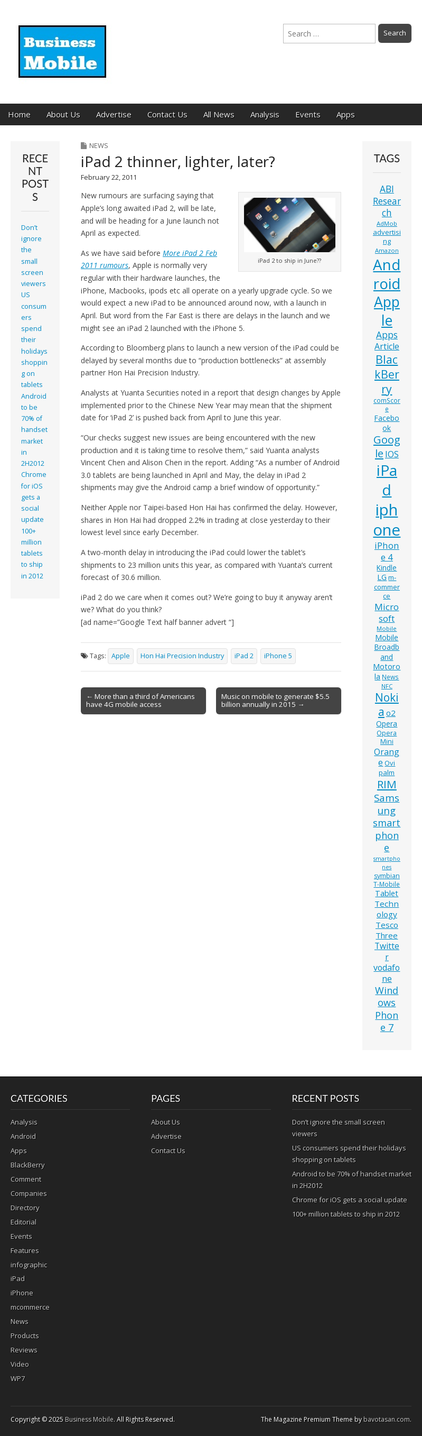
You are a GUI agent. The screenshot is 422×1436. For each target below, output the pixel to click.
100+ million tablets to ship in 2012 (32, 554)
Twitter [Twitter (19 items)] (386, 951)
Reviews (24, 1350)
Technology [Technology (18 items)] (386, 908)
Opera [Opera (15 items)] (386, 724)
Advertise (114, 114)
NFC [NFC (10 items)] (386, 686)
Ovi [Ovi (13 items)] (390, 763)
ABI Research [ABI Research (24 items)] (387, 201)
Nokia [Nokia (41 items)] (387, 704)
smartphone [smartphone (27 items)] (386, 835)
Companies (29, 1193)
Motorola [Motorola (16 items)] (386, 671)
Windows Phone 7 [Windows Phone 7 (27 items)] (386, 1009)
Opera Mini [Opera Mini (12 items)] (387, 737)
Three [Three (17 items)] (387, 935)
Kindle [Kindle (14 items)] (387, 568)
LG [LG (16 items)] (382, 577)
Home (19, 114)
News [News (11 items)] (390, 677)
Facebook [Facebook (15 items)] (386, 422)
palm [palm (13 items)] (387, 772)
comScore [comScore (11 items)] (386, 404)
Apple (120, 655)
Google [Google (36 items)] (386, 446)
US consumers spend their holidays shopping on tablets (34, 339)
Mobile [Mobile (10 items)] (387, 628)
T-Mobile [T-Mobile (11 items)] (386, 884)
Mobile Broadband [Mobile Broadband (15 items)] (386, 647)
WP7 (18, 1378)
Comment (26, 1179)
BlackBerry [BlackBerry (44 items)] (386, 374)
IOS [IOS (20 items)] (392, 454)
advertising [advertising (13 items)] (387, 236)
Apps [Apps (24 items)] (387, 335)
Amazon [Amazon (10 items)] (387, 250)
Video (20, 1364)
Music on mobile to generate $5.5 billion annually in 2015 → (275, 701)
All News (219, 114)
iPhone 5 (278, 655)
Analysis (264, 114)
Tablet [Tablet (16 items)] (386, 893)
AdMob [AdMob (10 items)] (387, 223)
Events (308, 114)
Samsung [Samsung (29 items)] (386, 804)
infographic (29, 1264)
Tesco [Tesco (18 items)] (387, 924)
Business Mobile (89, 1419)
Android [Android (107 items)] (386, 273)
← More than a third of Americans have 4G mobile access (140, 701)
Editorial (23, 1222)
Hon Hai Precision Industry (182, 655)
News (98, 145)
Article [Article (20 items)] (386, 346)
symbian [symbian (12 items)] (387, 875)
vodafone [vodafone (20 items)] (386, 973)
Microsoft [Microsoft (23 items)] (386, 612)
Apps (345, 114)
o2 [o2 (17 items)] (391, 712)
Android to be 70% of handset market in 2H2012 (34, 430)
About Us (63, 114)
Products (25, 1335)
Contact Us (167, 114)
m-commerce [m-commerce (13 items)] (387, 587)
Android (23, 1136)
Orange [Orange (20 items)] (386, 757)
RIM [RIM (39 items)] (387, 784)
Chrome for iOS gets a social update (33, 497)
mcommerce (30, 1307)
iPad (18, 1278)
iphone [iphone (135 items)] (386, 519)
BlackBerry (28, 1165)
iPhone (22, 1292)
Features (25, 1250)
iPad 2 (244, 655)
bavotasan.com (386, 1419)
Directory (25, 1207)
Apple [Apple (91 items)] (387, 310)
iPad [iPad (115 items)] (387, 480)
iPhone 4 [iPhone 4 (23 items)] (386, 551)
